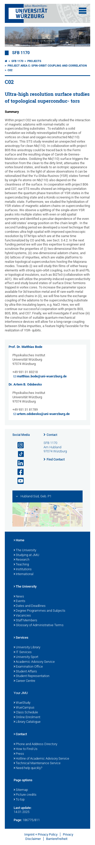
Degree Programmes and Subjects (39, 611)
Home (19, 540)
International (23, 574)
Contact (52, 435)
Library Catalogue (27, 722)
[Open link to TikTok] (18, 454)
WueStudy (22, 703)
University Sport (26, 657)
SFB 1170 (21, 53)
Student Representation (31, 676)
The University (25, 550)
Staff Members (25, 620)
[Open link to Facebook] (18, 472)
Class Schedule (26, 712)
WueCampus (24, 707)
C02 (10, 70)
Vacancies (22, 615)
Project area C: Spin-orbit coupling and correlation (47, 65)
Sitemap (21, 790)
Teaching (21, 564)
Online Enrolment (27, 717)
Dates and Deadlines (30, 606)
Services (21, 638)
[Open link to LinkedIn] (18, 463)
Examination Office (28, 667)
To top (19, 799)
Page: (18, 820)
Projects (34, 61)
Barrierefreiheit (56, 839)
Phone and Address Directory (35, 744)
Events (19, 601)
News (19, 596)
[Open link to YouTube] (18, 481)
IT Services (23, 652)
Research (21, 560)
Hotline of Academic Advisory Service (41, 759)
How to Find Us (25, 749)
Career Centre (24, 681)
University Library (27, 647)
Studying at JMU (26, 555)
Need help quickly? (28, 768)
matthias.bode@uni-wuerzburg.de (42, 376)
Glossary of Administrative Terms (39, 625)
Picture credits (25, 795)
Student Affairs (25, 671)
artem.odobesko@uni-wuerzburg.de (43, 414)
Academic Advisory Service (34, 662)
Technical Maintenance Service (37, 763)
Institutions (23, 569)
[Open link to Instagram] (18, 445)
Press (19, 754)
